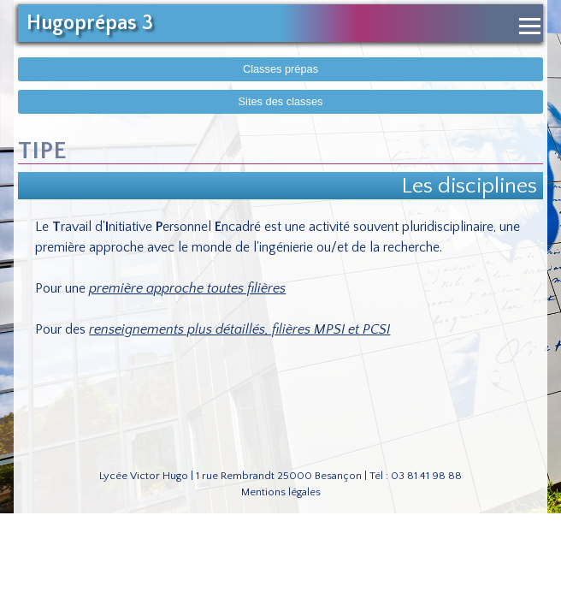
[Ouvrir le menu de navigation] (529, 26)
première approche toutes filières (187, 288)
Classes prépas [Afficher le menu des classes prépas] (280, 68)
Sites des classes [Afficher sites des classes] (281, 101)
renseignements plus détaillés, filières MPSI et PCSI (239, 329)
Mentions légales (281, 492)
